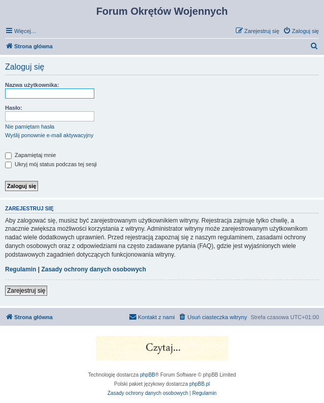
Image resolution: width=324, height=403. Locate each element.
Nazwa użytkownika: (32, 85)
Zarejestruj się (26, 290)
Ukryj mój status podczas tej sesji (51, 164)
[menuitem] (301, 31)
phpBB (147, 375)
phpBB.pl (199, 384)
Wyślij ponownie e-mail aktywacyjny (49, 135)
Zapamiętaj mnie (30, 155)
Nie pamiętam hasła (29, 126)
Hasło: (13, 108)
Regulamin (20, 269)
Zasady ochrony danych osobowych (93, 269)
